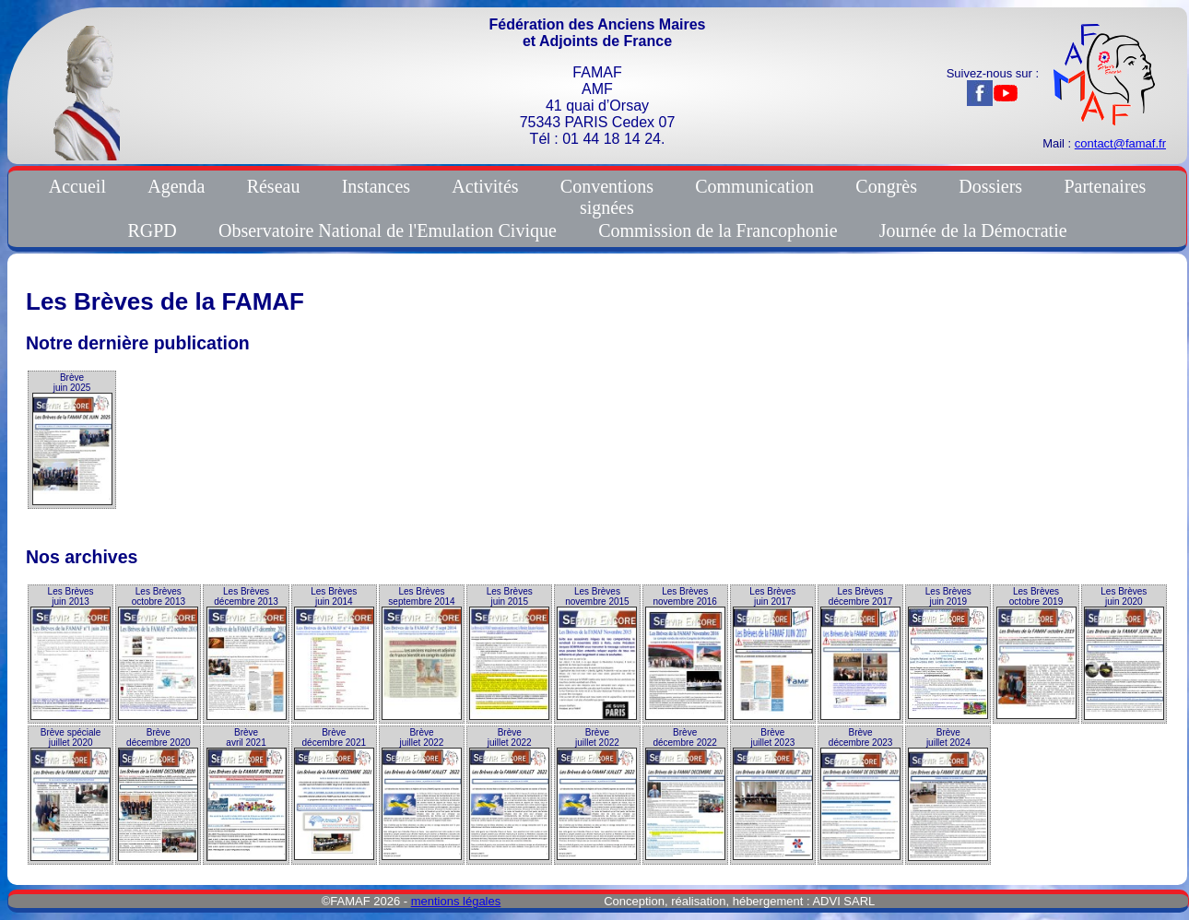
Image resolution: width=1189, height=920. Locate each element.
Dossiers (990, 186)
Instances (376, 186)
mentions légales (456, 901)
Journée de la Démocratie (973, 230)
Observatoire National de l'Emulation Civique (387, 230)
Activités (485, 186)
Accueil (77, 186)
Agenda (176, 186)
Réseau (273, 186)
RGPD (151, 230)
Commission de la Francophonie (717, 230)
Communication (754, 186)
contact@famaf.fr (1120, 143)
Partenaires (1105, 186)
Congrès (886, 186)
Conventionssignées (606, 197)
